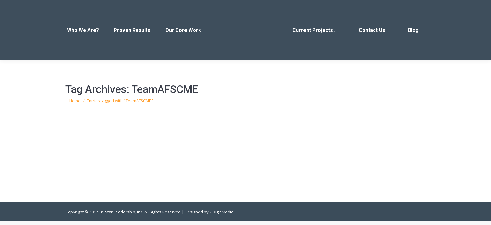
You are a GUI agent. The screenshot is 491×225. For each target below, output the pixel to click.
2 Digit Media (221, 212)
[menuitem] (84, 30)
